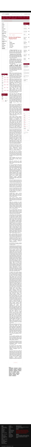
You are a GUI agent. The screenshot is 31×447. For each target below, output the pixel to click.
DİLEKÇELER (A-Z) (8, 18)
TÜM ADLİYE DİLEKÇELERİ (3, 48)
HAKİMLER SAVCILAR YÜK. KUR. (4, 41)
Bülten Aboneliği (11, 436)
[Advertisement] (15, 5)
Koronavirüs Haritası (11, 430)
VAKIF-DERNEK (3, 35)
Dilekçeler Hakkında (4, 443)
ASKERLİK (3, 24)
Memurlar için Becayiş (4, 439)
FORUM (3, 38)
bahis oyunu (14, 375)
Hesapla (25, 130)
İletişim (10, 433)
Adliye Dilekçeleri (3, 446)
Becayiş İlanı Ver (11, 435)
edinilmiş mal (19, 369)
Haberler (10, 429)
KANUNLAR (4, 18)
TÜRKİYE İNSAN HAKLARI (4, 44)
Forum (9, 428)
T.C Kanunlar (3, 440)
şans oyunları (10, 369)
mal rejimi (15, 369)
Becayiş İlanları (11, 434)
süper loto (10, 374)
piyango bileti (10, 370)
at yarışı (10, 375)
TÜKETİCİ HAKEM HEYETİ (4, 33)
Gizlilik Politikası (3, 435)
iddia (17, 374)
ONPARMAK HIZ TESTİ (13, 18)
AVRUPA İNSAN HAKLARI (3, 46)
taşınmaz (19, 370)
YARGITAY (3, 30)
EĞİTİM (3, 27)
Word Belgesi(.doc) (15, 362)
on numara (14, 374)
